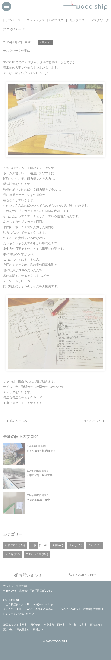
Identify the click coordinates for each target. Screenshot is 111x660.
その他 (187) (12, 554)
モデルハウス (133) (37, 554)
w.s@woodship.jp (43, 604)
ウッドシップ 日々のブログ (44, 20)
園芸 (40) (58, 545)
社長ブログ (77, 20)
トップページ (11, 20)
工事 (33, 545)
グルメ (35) (94, 545)
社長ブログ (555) (15, 545)
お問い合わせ (28, 575)
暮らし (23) (75, 545)
